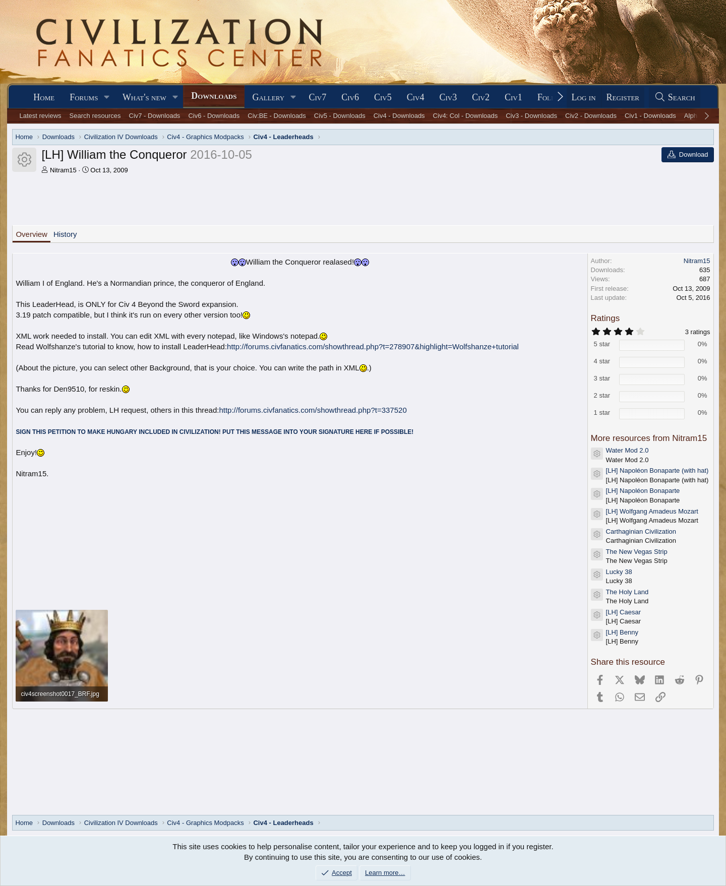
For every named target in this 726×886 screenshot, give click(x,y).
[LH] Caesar (623, 612)
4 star (602, 361)
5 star (602, 344)
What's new (144, 97)
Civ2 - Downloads (591, 115)
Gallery (268, 97)
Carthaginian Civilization (641, 531)
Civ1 (513, 97)
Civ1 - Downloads (650, 115)
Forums (84, 97)
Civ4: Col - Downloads (465, 115)
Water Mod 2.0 (627, 450)
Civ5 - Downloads (340, 115)
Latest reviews (41, 115)
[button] (107, 97)
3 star (602, 378)
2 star (602, 395)
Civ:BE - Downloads (277, 115)
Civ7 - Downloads (154, 115)
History (65, 234)
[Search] (674, 97)
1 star (602, 412)
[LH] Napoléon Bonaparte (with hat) (657, 470)
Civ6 (350, 97)
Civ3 (448, 97)
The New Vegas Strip (637, 551)
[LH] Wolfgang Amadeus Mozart (652, 511)
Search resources (95, 115)
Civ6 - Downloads (213, 115)
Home (43, 97)
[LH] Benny (622, 632)
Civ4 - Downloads (399, 115)
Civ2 (481, 97)
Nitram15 (63, 170)
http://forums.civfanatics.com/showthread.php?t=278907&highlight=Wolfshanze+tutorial (373, 346)
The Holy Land (627, 592)
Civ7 (318, 97)
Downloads (213, 96)
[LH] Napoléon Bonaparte (643, 490)
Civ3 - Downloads (531, 115)
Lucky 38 (619, 572)
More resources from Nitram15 (649, 438)
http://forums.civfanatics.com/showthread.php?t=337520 (312, 410)
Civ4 (416, 97)
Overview (31, 234)
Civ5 (383, 97)
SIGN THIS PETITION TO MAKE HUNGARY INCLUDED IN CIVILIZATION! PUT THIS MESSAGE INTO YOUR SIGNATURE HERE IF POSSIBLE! (214, 431)
